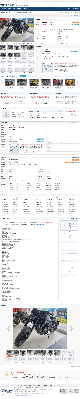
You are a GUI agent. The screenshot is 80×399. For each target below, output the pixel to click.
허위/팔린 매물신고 (74, 122)
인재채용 (25, 385)
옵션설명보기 (76, 194)
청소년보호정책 (36, 385)
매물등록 (58, 1)
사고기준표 (35, 180)
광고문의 (15, 385)
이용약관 (30, 385)
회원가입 (52, 1)
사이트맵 (70, 385)
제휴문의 (20, 385)
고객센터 (69, 1)
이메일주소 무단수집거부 (56, 385)
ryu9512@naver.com (46, 58)
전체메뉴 (75, 1)
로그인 (47, 1)
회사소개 (10, 385)
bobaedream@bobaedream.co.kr (22, 395)
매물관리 (63, 1)
